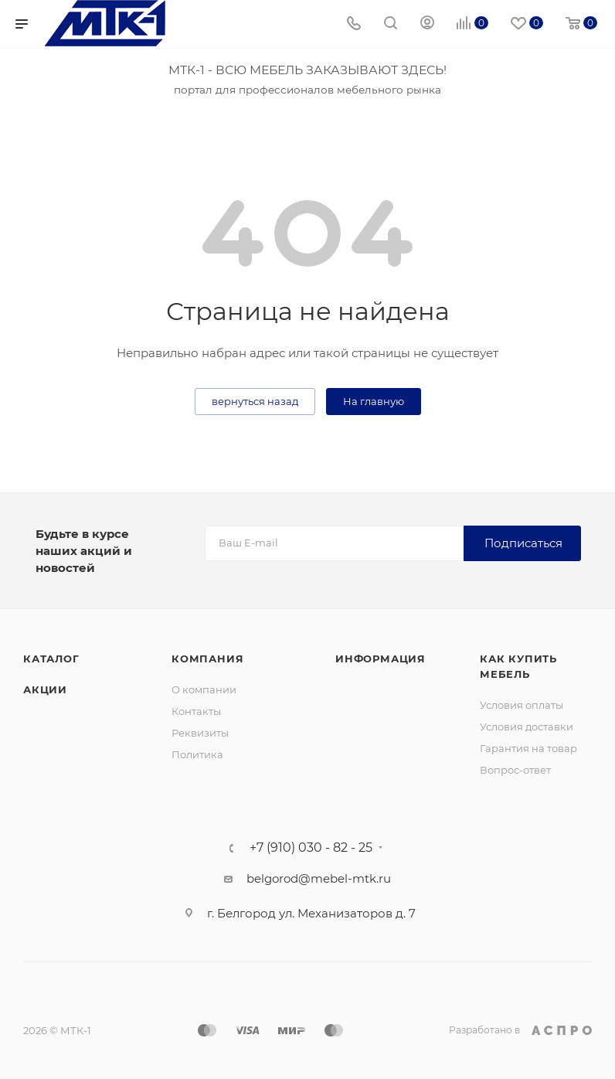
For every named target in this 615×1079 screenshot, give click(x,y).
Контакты (196, 711)
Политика (197, 754)
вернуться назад (255, 401)
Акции (45, 689)
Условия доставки (526, 726)
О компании (204, 689)
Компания (207, 658)
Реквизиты (200, 733)
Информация (380, 658)
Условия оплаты (521, 705)
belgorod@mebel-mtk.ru (318, 878)
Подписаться (523, 543)
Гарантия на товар (528, 748)
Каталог (51, 658)
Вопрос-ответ (515, 770)
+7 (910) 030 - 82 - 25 (311, 848)
